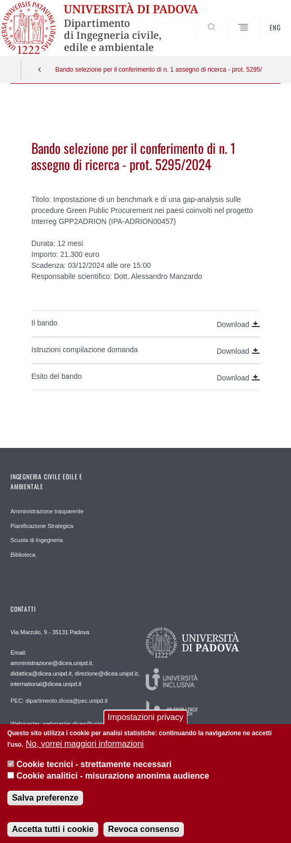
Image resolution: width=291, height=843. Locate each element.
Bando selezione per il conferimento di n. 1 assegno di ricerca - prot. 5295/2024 (158, 69)
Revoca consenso (143, 832)
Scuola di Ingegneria (36, 540)
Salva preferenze (45, 800)
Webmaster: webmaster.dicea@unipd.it (60, 724)
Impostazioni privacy (145, 720)
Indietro (39, 69)
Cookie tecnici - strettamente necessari (93, 767)
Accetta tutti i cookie (53, 832)
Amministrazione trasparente (47, 511)
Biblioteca (23, 555)
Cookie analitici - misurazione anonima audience (112, 779)
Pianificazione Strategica (41, 526)
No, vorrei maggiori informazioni (85, 747)
